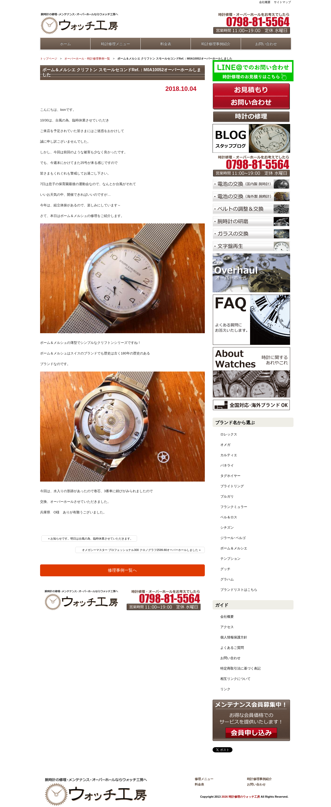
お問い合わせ (266, 44)
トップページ (48, 58)
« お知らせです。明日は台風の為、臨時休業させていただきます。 (90, 538)
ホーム (65, 44)
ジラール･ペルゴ (233, 538)
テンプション (230, 559)
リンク (225, 689)
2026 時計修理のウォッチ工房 (240, 796)
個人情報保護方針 (233, 637)
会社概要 (264, 2)
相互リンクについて (235, 679)
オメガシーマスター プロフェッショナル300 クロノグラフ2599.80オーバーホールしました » (141, 549)
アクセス (227, 627)
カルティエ (228, 455)
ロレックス (228, 434)
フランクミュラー (233, 507)
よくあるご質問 (232, 648)
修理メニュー (204, 779)
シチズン (227, 527)
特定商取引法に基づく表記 (240, 668)
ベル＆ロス (228, 517)
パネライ (227, 465)
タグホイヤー (230, 476)
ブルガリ (227, 496)
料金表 (165, 44)
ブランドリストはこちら (238, 590)
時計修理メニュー (115, 44)
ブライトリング (232, 486)
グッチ (225, 569)
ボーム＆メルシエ (233, 548)
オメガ (225, 445)
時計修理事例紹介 (215, 44)
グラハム (227, 579)
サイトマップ (282, 2)
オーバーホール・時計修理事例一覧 (87, 58)
